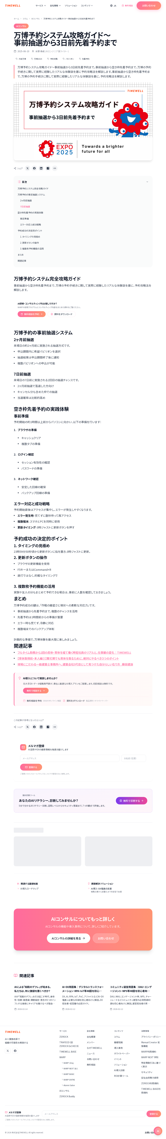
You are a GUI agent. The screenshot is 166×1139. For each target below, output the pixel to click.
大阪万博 (21, 58)
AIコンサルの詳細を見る (68, 938)
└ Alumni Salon (68, 1085)
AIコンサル (35, 18)
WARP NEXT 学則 (149, 1057)
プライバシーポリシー (151, 1036)
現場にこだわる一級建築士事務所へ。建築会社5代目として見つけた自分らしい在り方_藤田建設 (75, 664)
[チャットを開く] (158, 1131)
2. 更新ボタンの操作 (29, 242)
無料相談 (127, 5)
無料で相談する (36, 690)
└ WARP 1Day (67, 1063)
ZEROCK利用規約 (150, 1083)
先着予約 (84, 58)
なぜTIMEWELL (94, 1047)
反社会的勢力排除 (150, 1077)
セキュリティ (146, 1072)
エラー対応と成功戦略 (30, 224)
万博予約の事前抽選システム (31, 194)
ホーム (16, 18)
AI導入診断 (119, 1070)
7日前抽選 (25, 206)
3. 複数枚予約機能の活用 (32, 248)
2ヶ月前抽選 (26, 200)
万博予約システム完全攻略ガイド (33, 188)
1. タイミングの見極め (30, 236)
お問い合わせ (148, 5)
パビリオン (68, 58)
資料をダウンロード (61, 314)
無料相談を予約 (32, 314)
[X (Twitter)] (8, 1051)
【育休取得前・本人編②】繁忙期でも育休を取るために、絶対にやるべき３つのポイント (68, 658)
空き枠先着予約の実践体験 (30, 212)
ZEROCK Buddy (67, 1096)
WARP (62, 1057)
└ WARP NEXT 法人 (69, 1068)
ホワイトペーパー (122, 1053)
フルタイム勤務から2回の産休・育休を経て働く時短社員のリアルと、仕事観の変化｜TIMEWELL (74, 652)
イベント (118, 1059)
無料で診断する (132, 801)
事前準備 (24, 218)
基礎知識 (118, 1042)
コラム (25, 18)
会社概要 (91, 1036)
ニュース (91, 1053)
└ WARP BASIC (67, 1074)
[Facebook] (15, 1051)
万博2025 (36, 58)
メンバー (91, 1042)
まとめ (21, 254)
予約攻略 (52, 58)
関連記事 (22, 260)
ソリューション (71, 5)
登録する (31, 767)
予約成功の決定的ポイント (30, 230)
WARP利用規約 (148, 1051)
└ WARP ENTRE (68, 1079)
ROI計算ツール (121, 1075)
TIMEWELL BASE (67, 1051)
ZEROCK (63, 1036)
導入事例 (118, 1047)
